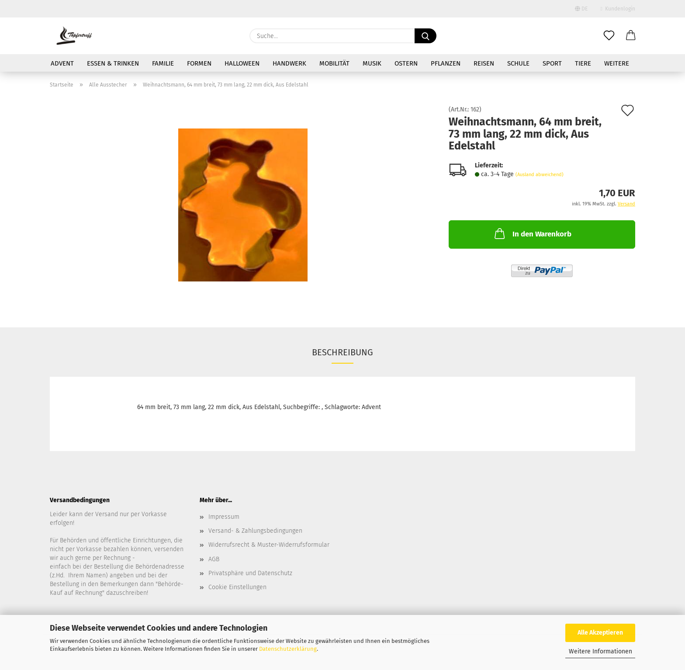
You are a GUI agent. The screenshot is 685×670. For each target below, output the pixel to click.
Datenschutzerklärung (288, 649)
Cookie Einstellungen (237, 587)
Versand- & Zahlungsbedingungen (255, 531)
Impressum (223, 517)
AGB (213, 559)
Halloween (242, 63)
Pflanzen (445, 63)
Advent (62, 63)
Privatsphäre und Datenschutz (250, 573)
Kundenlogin (618, 9)
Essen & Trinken (113, 63)
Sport (552, 63)
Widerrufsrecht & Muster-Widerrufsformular (268, 544)
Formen (199, 63)
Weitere (616, 63)
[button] (631, 35)
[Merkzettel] (609, 35)
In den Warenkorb (532, 233)
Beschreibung (342, 352)
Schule (518, 63)
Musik (372, 63)
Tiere (583, 63)
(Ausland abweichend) (539, 174)
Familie (163, 63)
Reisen (484, 63)
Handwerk (289, 63)
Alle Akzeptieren (600, 632)
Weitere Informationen (600, 651)
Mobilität (334, 63)
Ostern (406, 63)
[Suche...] (425, 35)
